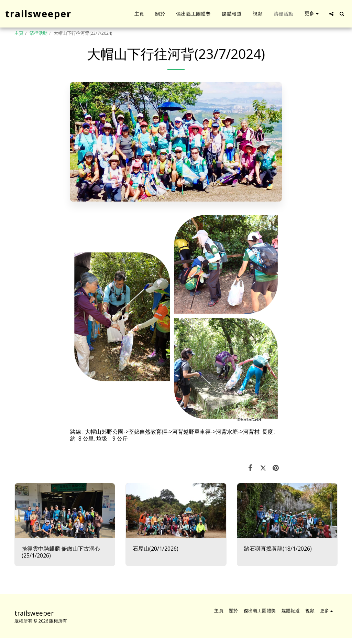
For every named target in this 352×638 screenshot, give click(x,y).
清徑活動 (38, 33)
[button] (331, 13)
